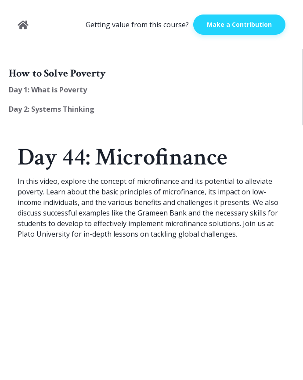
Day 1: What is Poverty (48, 90)
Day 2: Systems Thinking (51, 109)
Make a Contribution (239, 24)
